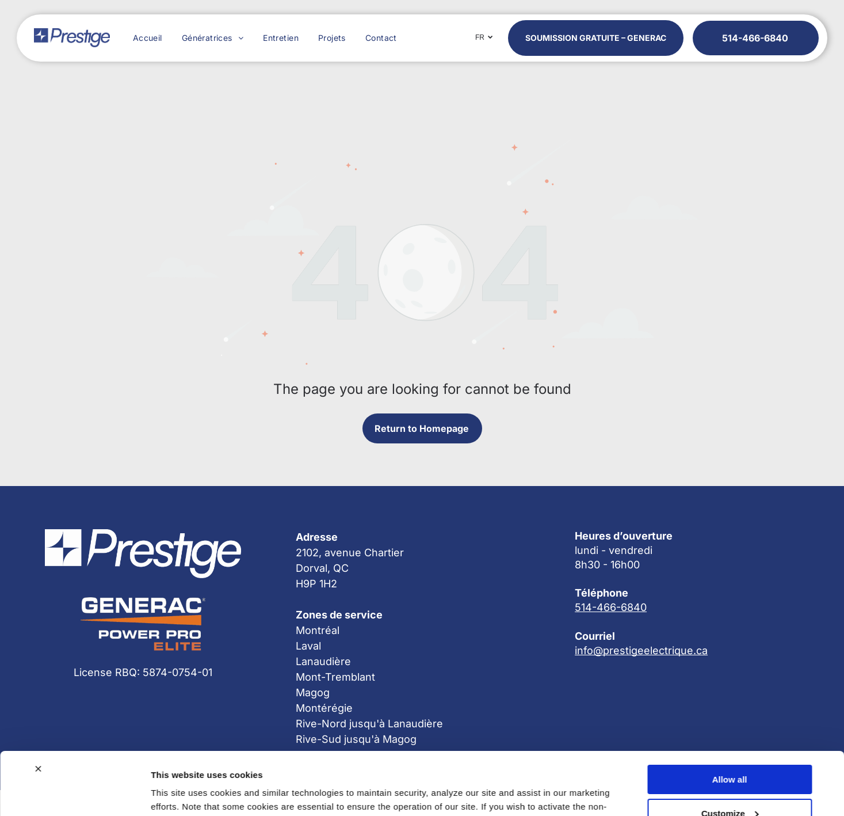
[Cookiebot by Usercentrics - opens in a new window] (74, 793)
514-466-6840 (611, 607)
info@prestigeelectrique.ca (641, 650)
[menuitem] (145, 37)
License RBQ (105, 672)
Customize (730, 754)
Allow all (729, 720)
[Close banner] (38, 709)
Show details (177, 793)
